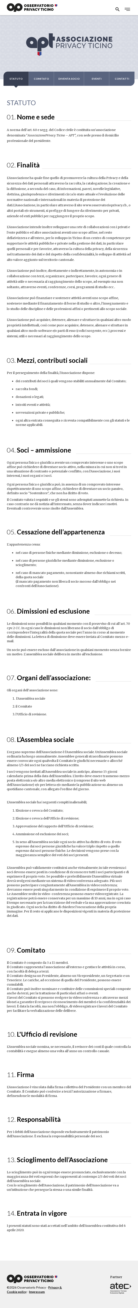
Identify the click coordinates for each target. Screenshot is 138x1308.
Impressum (37, 1292)
